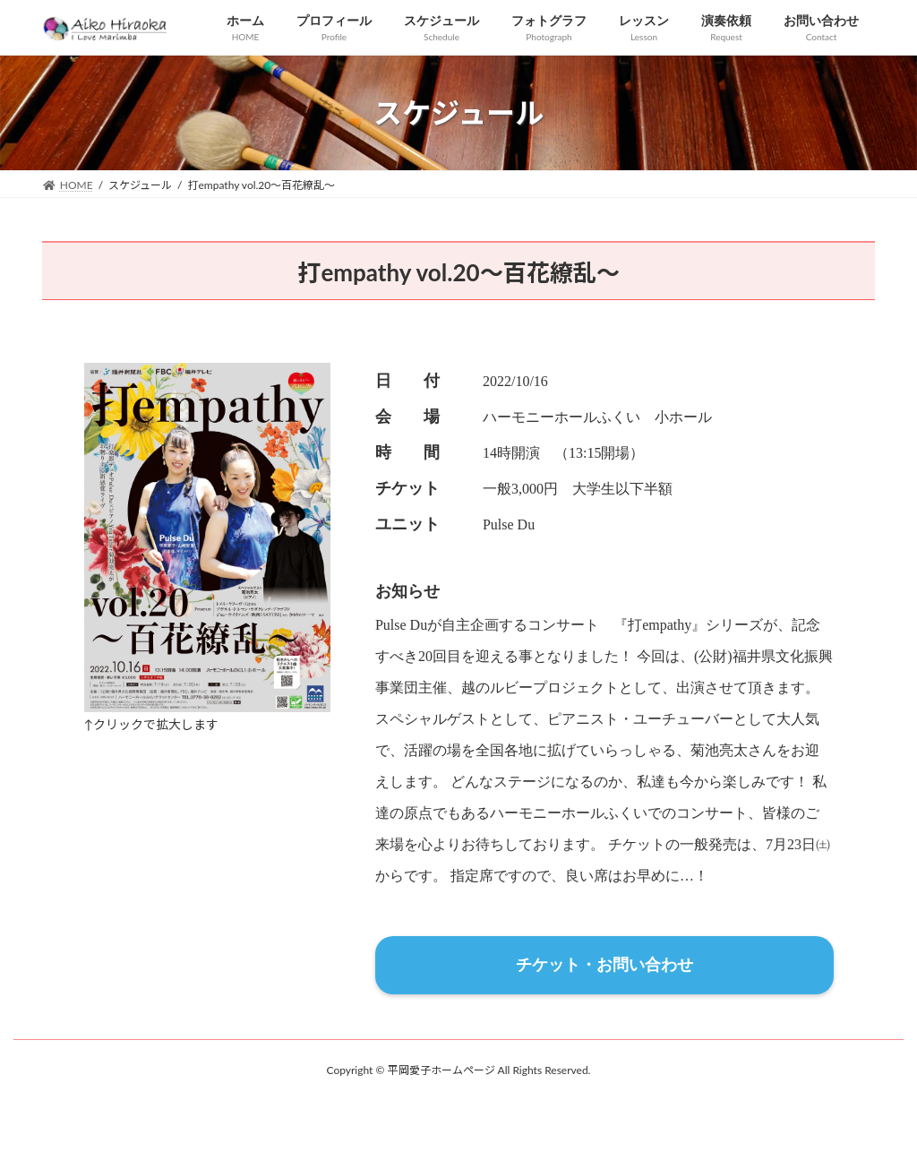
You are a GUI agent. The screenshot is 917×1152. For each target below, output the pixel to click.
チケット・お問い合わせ (604, 965)
